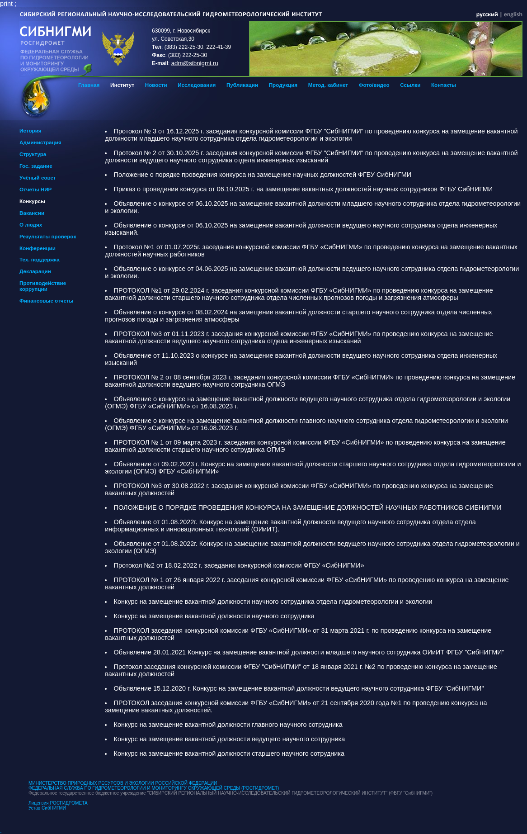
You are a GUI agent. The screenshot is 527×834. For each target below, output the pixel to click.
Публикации (242, 85)
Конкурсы (32, 201)
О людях (30, 224)
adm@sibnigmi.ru (194, 63)
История (30, 130)
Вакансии (31, 213)
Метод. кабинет (328, 85)
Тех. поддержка (39, 259)
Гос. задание (35, 166)
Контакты (443, 85)
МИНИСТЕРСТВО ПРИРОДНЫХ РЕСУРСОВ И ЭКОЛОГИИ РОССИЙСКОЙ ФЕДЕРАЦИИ (122, 783)
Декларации (35, 271)
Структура (32, 154)
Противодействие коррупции (42, 286)
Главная (88, 85)
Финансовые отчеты (46, 300)
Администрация (40, 142)
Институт (122, 85)
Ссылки (410, 85)
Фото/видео (374, 85)
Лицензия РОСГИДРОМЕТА (58, 803)
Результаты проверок (47, 236)
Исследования (197, 85)
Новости (156, 85)
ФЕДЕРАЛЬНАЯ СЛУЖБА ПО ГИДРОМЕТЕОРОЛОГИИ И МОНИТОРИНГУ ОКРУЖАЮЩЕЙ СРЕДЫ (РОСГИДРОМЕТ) (153, 788)
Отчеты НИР (35, 189)
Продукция (283, 85)
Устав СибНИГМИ (47, 808)
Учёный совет (37, 177)
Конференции (37, 248)
